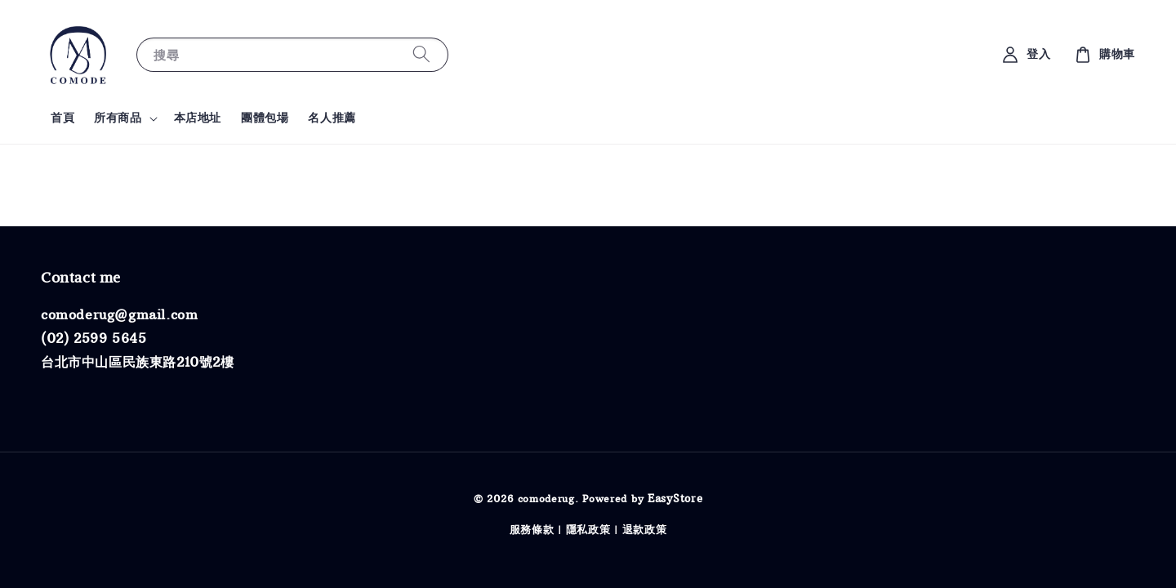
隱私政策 (588, 529)
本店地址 (197, 117)
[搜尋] (421, 54)
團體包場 (264, 117)
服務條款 (532, 529)
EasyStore (675, 498)
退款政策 (644, 529)
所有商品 (117, 117)
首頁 (62, 117)
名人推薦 (331, 117)
